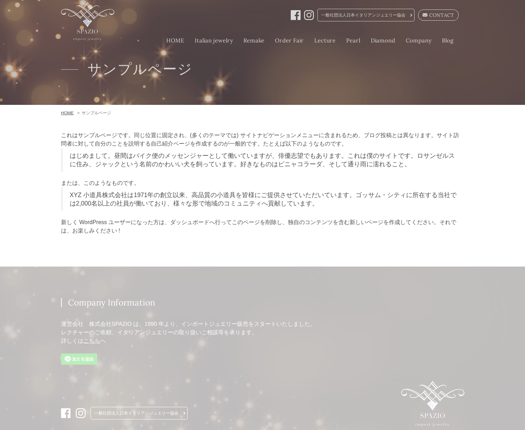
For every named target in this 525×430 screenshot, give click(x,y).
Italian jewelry (213, 40)
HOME (175, 40)
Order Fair (289, 40)
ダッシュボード (189, 222)
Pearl (353, 40)
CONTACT (438, 15)
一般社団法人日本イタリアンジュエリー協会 (363, 15)
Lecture (324, 40)
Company (418, 40)
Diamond (382, 40)
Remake (253, 40)
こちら (91, 341)
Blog (447, 40)
